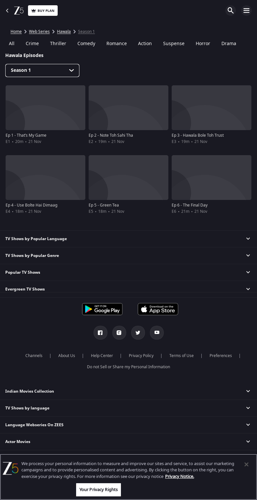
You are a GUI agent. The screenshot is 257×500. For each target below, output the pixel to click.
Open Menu (246, 10)
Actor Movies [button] (17, 442)
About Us (66, 356)
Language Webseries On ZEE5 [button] (34, 425)
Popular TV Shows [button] (22, 272)
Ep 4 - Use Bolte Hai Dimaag (31, 205)
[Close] (246, 464)
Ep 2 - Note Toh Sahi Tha (111, 135)
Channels (34, 356)
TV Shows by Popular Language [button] (36, 239)
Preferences (221, 356)
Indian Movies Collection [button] (29, 391)
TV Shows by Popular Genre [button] (32, 256)
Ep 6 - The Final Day (190, 205)
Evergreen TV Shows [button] (25, 289)
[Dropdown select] (42, 70)
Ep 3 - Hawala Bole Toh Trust (198, 135)
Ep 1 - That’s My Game (26, 135)
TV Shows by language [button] (27, 408)
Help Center (102, 356)
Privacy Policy (141, 356)
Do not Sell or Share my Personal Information (128, 367)
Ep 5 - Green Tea (104, 205)
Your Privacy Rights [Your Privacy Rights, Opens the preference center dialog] (98, 489)
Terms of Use (181, 356)
